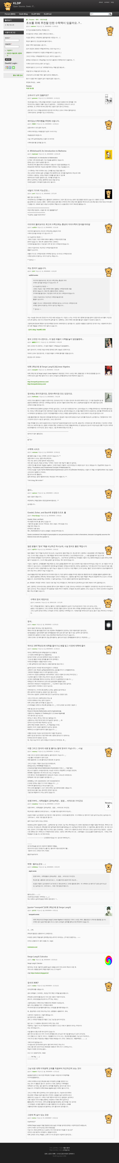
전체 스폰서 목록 (50, 1154)
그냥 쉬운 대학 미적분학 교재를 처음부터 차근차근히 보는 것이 (54, 1068)
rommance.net (32, 947)
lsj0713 (34, 549)
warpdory (35, 804)
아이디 (7, 38)
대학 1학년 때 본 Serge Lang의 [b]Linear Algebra (48, 367)
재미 (37, 19)
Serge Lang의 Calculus (37, 957)
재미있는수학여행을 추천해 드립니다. (43, 121)
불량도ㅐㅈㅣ (36, 342)
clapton (34, 1071)
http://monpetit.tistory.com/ (36, 384)
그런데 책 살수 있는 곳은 (38, 1115)
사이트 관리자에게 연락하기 (65, 1154)
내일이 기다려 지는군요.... (38, 190)
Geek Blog (23, 14)
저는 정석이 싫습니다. (36, 268)
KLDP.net (47, 14)
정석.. (29, 621)
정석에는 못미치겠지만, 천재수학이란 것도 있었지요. (49, 394)
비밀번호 (8, 44)
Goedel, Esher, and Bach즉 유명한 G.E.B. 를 (46, 513)
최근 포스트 (10, 25)
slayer (34, 624)
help (112, 2)
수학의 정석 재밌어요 (39, 599)
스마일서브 (66, 1150)
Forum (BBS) (10, 14)
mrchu (34, 1118)
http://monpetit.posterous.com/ (38, 382)
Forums (31, 19)
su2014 (34, 227)
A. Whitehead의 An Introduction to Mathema (46, 151)
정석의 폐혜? (33, 983)
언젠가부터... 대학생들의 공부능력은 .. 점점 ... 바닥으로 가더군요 (55, 801)
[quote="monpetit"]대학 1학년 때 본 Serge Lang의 (49, 907)
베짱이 (34, 124)
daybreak (35, 154)
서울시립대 (66, 1148)
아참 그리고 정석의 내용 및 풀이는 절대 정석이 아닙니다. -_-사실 (54, 748)
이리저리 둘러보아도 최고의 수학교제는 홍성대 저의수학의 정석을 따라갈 (58, 224)
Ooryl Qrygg (36, 515)
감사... (30, 490)
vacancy (34, 649)
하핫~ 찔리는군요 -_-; (36, 864)
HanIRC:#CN (41, 330)
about (101, 2)
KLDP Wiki (36, 14)
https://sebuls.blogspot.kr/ (40, 973)
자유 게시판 (43, 19)
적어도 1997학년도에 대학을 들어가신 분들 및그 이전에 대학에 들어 (56, 646)
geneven (34, 98)
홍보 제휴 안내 (17, 75)
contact (106, 2)
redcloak (34, 452)
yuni (33, 193)
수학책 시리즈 (33, 449)
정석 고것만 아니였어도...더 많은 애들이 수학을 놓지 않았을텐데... (55, 339)
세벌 (33, 959)
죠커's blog (32, 330)
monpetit (35, 370)
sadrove (33, 26)
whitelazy (35, 867)
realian (34, 985)
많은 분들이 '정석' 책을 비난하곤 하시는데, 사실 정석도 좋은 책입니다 (57, 546)
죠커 (33, 271)
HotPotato (35, 396)
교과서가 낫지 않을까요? (38, 95)
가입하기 (9, 50)
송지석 (34, 910)
